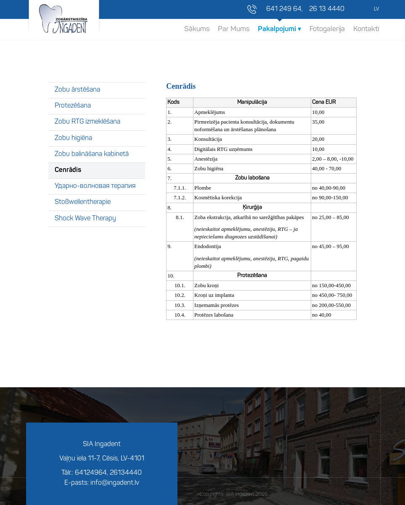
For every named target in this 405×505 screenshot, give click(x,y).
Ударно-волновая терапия (95, 186)
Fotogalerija (327, 29)
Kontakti (366, 29)
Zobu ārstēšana (77, 90)
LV (376, 9)
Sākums (196, 29)
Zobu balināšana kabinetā (92, 154)
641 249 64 (284, 9)
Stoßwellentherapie (83, 202)
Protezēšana (73, 106)
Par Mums (233, 29)
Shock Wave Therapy (85, 218)
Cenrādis (68, 170)
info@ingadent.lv (114, 483)
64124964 (91, 473)
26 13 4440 (326, 9)
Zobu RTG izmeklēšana (87, 122)
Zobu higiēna (73, 138)
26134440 (126, 473)
